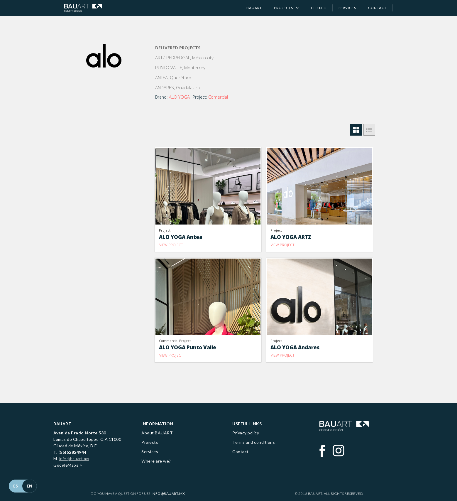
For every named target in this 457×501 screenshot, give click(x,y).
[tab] (356, 130)
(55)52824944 (72, 452)
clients (318, 8)
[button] (286, 7)
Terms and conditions (253, 442)
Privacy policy (245, 432)
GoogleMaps (65, 465)
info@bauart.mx (74, 458)
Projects (149, 442)
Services (149, 451)
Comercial (218, 97)
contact (377, 8)
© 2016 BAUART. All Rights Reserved (329, 493)
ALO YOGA (179, 97)
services (347, 8)
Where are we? (156, 460)
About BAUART (157, 432)
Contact (240, 451)
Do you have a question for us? (138, 493)
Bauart (254, 8)
